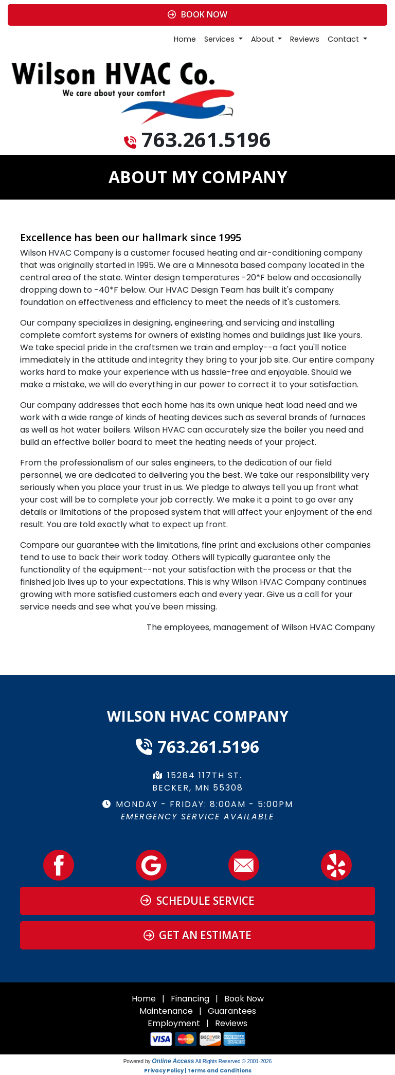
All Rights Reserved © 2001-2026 (233, 1061)
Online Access (173, 1061)
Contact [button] (344, 39)
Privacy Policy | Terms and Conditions (198, 1070)
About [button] (263, 39)
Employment (174, 1023)
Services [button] (220, 39)
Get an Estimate (197, 935)
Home (185, 39)
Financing (190, 999)
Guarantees (232, 1011)
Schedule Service (197, 900)
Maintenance (166, 1011)
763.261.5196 (206, 139)
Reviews (304, 39)
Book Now (197, 14)
